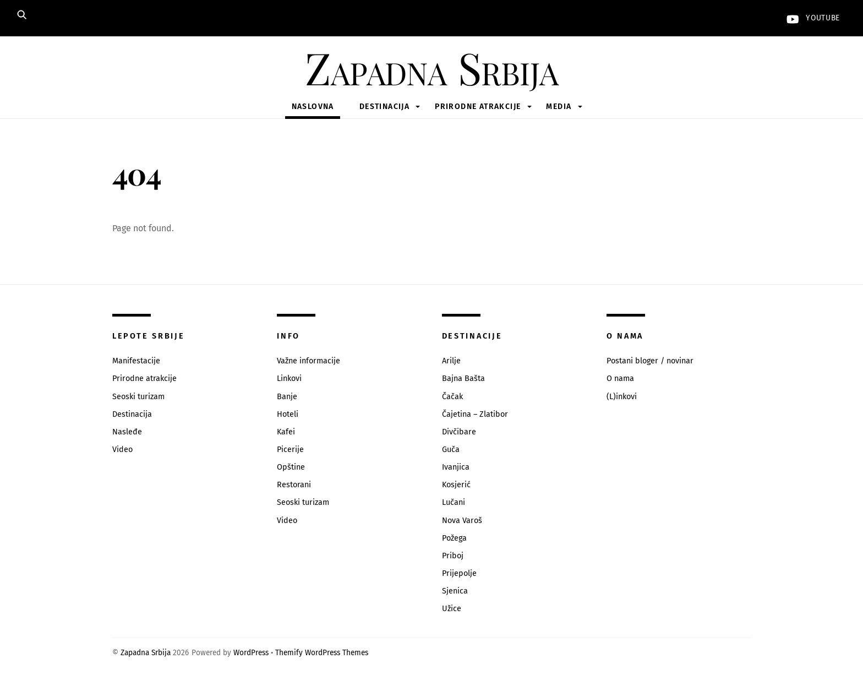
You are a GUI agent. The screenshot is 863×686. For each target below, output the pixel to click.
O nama (620, 378)
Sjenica (455, 591)
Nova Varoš (462, 520)
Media (558, 106)
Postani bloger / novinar (650, 361)
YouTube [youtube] (811, 18)
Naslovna (313, 106)
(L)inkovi (622, 396)
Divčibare (459, 432)
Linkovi (289, 378)
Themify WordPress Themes (321, 652)
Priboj (452, 555)
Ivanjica (455, 467)
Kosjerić (456, 484)
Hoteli (287, 414)
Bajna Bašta (463, 378)
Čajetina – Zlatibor (475, 414)
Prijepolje (459, 573)
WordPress (251, 652)
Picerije (290, 449)
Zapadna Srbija (146, 652)
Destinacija (384, 106)
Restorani (294, 484)
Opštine (291, 467)
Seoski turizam (138, 396)
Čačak (452, 396)
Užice (451, 608)
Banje (287, 396)
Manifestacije (136, 361)
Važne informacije (308, 361)
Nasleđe (127, 432)
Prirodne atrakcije (478, 106)
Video (122, 449)
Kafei (286, 432)
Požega (454, 538)
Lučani (453, 502)
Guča (451, 449)
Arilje (451, 361)
